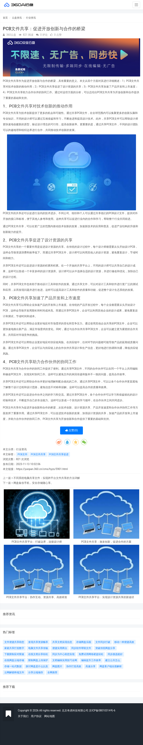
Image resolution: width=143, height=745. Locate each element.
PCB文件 (22, 454)
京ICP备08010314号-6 (102, 710)
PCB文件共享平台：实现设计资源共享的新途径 (106, 597)
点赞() (71, 430)
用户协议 (36, 716)
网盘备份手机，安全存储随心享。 (33, 482)
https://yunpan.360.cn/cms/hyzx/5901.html (42, 469)
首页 (5, 17)
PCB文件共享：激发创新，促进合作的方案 (106, 541)
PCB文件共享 (38, 454)
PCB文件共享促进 (59, 454)
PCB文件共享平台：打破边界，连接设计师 (37, 541)
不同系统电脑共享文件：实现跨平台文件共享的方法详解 (46, 477)
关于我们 (23, 716)
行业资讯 (31, 17)
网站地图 (49, 716)
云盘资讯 (17, 17)
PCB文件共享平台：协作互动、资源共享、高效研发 (36, 597)
